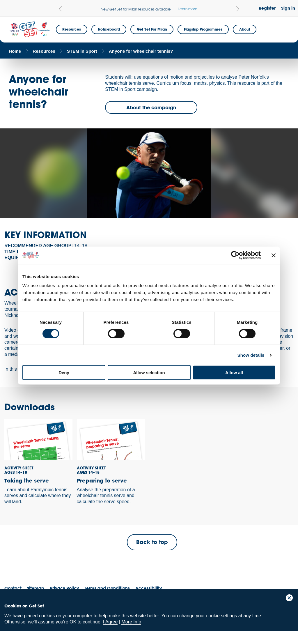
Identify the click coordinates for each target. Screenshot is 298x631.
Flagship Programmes (203, 29)
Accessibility (148, 588)
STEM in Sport (82, 51)
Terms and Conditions (107, 588)
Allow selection (149, 372)
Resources (71, 29)
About (244, 29)
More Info (131, 621)
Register (267, 8)
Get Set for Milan (152, 29)
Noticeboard (109, 29)
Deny (63, 372)
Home (15, 51)
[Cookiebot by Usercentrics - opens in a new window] (235, 255)
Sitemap (35, 588)
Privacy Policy (64, 588)
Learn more (187, 8)
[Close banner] (274, 255)
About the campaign (151, 107)
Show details (251, 354)
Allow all (234, 372)
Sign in (288, 8)
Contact (13, 588)
